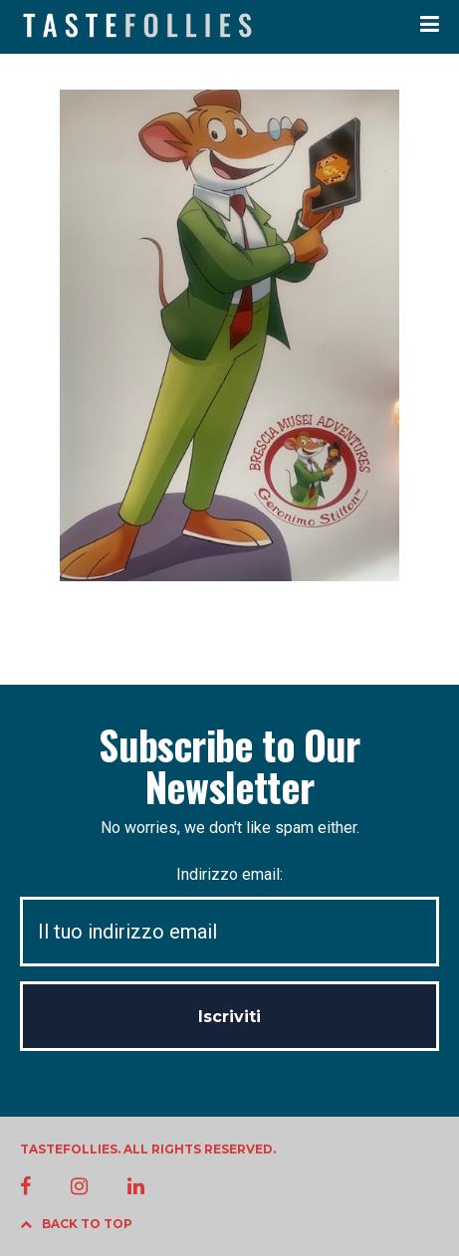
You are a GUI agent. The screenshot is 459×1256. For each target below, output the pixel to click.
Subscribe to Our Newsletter (229, 765)
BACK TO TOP (76, 1223)
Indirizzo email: (229, 916)
